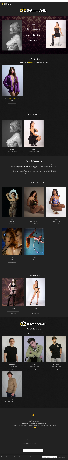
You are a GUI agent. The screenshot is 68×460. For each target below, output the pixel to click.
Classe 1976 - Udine (11, 259)
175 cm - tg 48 (12, 404)
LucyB (13, 308)
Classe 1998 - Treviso (12, 100)
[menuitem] (20, 4)
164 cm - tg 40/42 (12, 103)
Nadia (56, 219)
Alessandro (12, 364)
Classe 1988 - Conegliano (34, 259)
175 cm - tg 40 (56, 223)
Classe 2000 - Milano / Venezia (12, 401)
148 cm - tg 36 (12, 223)
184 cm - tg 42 (34, 369)
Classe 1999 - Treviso (34, 221)
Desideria (34, 257)
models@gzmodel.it (51, 170)
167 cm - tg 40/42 (34, 223)
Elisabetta (12, 149)
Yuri (12, 399)
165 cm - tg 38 (34, 262)
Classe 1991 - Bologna (56, 221)
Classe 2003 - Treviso (12, 151)
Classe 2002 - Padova (12, 366)
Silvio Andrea (56, 364)
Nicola (34, 364)
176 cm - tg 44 (56, 369)
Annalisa (12, 257)
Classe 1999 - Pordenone (36, 311)
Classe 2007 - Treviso (56, 366)
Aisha (12, 219)
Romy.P (34, 219)
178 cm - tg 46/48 (12, 369)
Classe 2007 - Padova (12, 221)
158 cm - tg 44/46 (12, 262)
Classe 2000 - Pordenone (13, 311)
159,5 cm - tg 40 (35, 313)
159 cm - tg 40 (13, 313)
